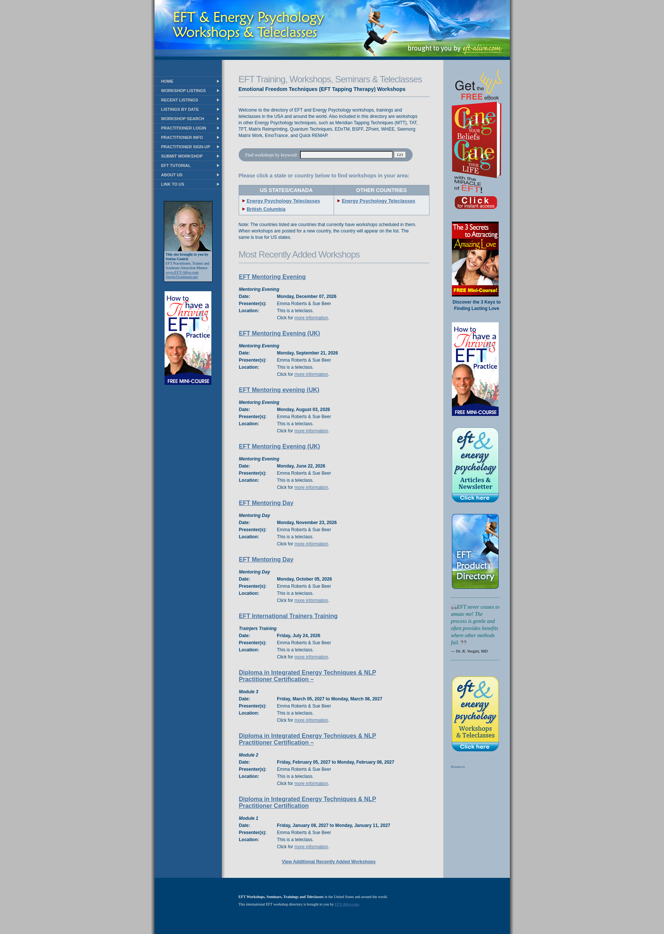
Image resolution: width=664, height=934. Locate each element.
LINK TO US (172, 184)
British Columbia (266, 209)
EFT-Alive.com (347, 904)
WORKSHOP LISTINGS (183, 90)
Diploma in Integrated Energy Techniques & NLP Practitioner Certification (307, 802)
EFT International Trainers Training (288, 616)
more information (311, 317)
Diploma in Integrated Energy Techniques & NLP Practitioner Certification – (307, 675)
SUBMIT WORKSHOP (182, 156)
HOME (167, 81)
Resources (458, 767)
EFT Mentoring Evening (272, 277)
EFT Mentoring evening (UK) (279, 390)
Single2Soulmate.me (182, 277)
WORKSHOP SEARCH (182, 118)
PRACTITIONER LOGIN (183, 128)
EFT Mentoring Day (266, 503)
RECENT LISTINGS (179, 100)
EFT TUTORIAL (176, 165)
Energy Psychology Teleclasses (283, 201)
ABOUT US (172, 175)
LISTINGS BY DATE (180, 109)
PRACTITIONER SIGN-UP (185, 146)
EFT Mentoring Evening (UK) (279, 333)
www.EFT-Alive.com (182, 272)
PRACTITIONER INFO (182, 137)
